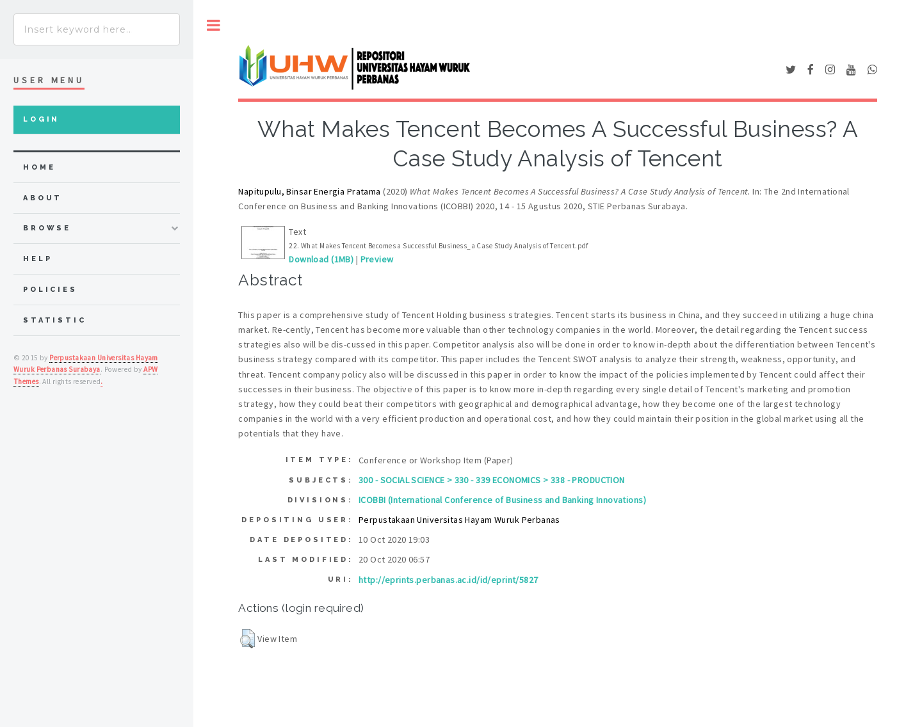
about (42, 198)
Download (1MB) (321, 259)
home (39, 167)
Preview (377, 259)
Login (41, 119)
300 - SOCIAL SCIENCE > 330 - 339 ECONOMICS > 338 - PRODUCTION (492, 480)
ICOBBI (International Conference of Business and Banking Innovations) (502, 500)
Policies (50, 289)
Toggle (213, 25)
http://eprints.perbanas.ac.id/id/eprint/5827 (448, 580)
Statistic (54, 320)
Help (37, 259)
